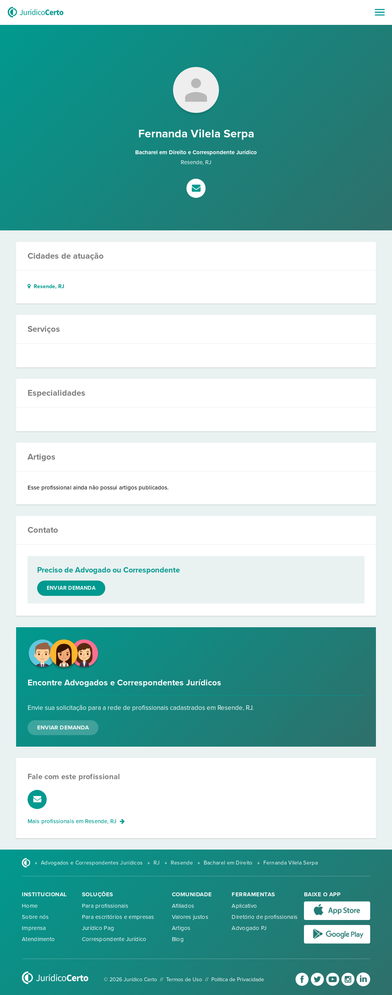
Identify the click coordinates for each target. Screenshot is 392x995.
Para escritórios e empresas (118, 916)
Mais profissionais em (76, 821)
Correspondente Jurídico (114, 939)
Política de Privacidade (237, 979)
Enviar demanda (71, 588)
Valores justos (190, 916)
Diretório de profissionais (264, 916)
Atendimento (38, 939)
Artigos (181, 928)
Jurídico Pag (98, 928)
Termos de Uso (184, 979)
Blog (178, 939)
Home (30, 905)
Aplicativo (244, 905)
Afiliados (183, 905)
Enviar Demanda (63, 727)
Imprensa (34, 928)
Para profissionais (105, 905)
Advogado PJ (249, 928)
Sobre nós (35, 916)
